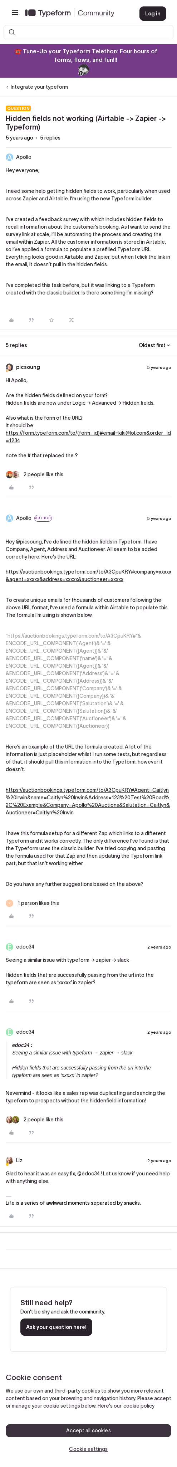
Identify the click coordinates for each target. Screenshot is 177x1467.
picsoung (28, 367)
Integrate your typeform (39, 87)
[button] (15, 15)
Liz (19, 1160)
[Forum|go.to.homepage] (76, 13)
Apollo (23, 157)
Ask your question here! (56, 1327)
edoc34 (25, 947)
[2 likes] (34, 474)
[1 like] (32, 903)
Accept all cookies (88, 1430)
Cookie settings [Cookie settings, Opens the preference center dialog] (88, 1449)
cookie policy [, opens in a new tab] (138, 1406)
